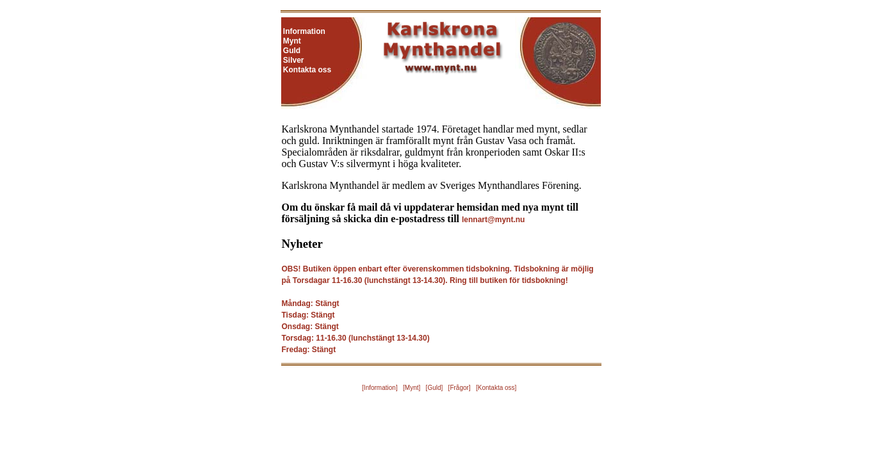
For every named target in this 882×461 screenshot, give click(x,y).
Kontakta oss (307, 69)
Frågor (459, 387)
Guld (291, 50)
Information (304, 31)
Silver (293, 60)
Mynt (292, 40)
